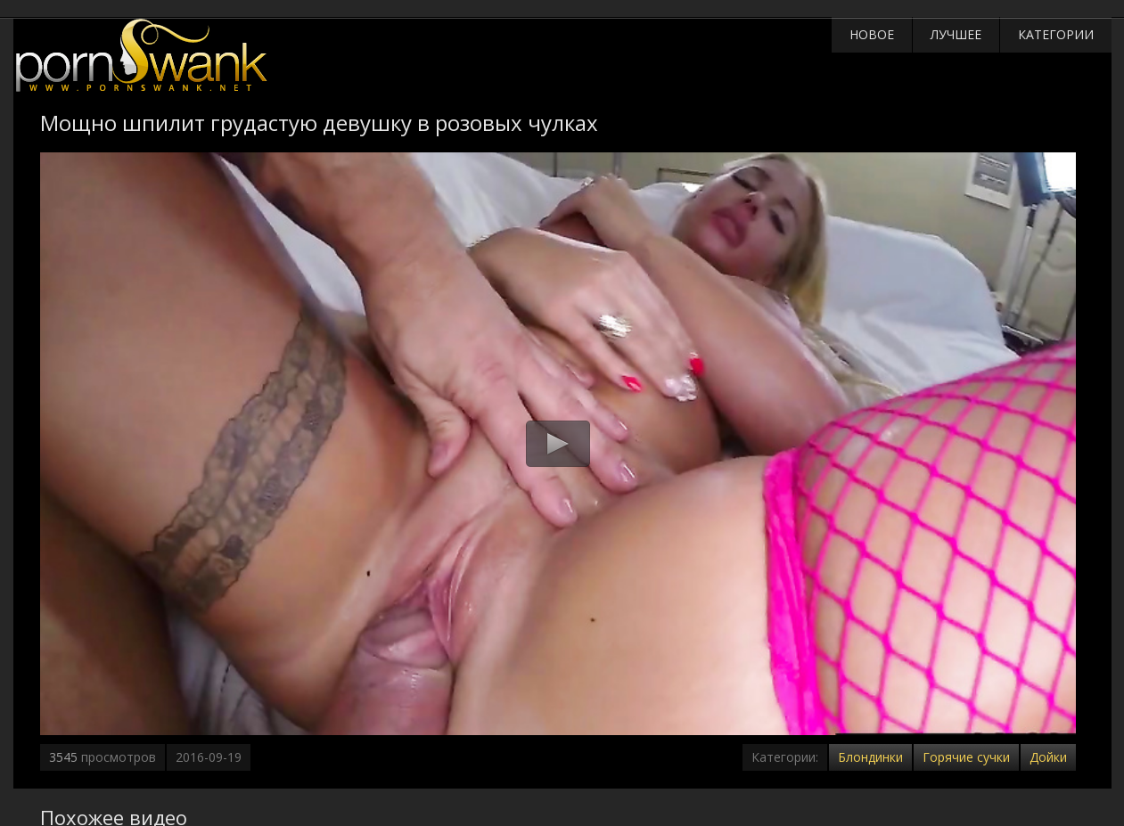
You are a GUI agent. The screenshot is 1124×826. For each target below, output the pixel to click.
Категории (1056, 34)
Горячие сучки (966, 756)
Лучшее (956, 34)
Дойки (1048, 756)
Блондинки (870, 756)
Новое (871, 34)
